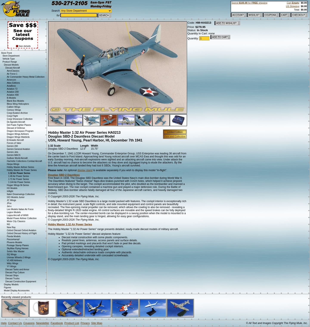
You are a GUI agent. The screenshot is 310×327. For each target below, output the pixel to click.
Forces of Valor (14, 143)
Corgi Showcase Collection (20, 119)
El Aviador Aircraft (15, 140)
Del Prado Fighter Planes (19, 125)
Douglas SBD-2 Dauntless (64, 175)
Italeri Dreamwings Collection (21, 194)
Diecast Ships (12, 275)
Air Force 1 (12, 74)
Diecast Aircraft (12, 68)
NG (8, 224)
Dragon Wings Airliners (18, 134)
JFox (9, 203)
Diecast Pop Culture (15, 272)
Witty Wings (12, 263)
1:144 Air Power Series (19, 182)
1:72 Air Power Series (18, 179)
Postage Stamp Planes (18, 245)
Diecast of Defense (16, 128)
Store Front (6, 53)
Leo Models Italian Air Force (20, 209)
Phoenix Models (14, 242)
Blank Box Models (15, 101)
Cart (293, 3)
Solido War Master (16, 251)
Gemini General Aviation (18, 149)
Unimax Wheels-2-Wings (19, 257)
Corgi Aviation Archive (17, 113)
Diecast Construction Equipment (20, 281)
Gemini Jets (12, 152)
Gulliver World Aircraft (17, 158)
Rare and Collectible (175, 136)
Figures (7, 287)
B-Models (11, 98)
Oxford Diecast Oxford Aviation (21, 230)
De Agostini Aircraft (16, 122)
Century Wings (14, 110)
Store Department (11, 56)
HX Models (12, 188)
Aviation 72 (12, 89)
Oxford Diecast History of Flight (22, 233)
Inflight (10, 191)
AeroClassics (13, 71)
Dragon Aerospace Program (20, 131)
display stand (85, 170)
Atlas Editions (13, 83)
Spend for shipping (249, 3)
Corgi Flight (12, 116)
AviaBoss (11, 86)
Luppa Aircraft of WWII (17, 215)
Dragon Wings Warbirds (18, 137)
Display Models (11, 284)
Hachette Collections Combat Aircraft (24, 161)
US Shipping (292, 6)
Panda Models (14, 236)
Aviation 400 (13, 95)
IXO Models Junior (16, 197)
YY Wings (11, 266)
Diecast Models (11, 65)
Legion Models (14, 212)
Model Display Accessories (16, 290)
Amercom (11, 80)
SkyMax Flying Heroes (17, 248)
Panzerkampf (13, 239)
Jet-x (9, 206)
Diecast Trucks (12, 278)
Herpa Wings (13, 164)
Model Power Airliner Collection (22, 218)
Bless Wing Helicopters (18, 104)
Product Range (10, 62)
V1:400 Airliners (14, 260)
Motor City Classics (16, 221)
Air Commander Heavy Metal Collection (26, 77)
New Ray (11, 227)
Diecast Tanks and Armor (17, 269)
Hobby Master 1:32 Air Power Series (70, 224)
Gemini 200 (12, 146)
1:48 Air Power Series (18, 176)
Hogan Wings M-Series (18, 185)
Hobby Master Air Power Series (22, 170)
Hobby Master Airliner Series (20, 167)
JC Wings (11, 200)
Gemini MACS (13, 155)
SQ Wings (12, 254)
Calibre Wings (13, 107)
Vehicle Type (9, 59)
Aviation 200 (13, 92)
